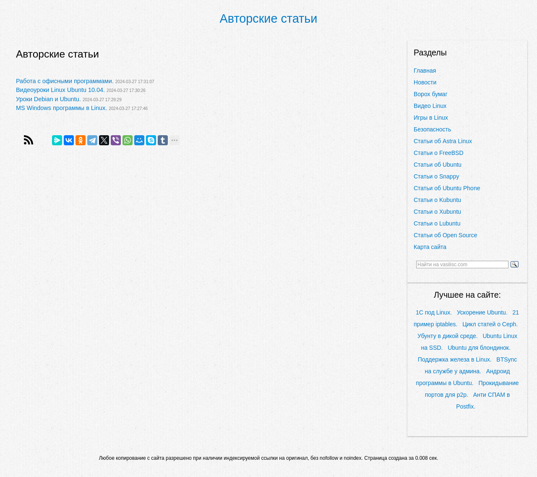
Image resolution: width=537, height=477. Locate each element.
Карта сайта (430, 247)
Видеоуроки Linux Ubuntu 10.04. (60, 89)
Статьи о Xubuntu (437, 211)
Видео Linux (430, 105)
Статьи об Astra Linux (443, 141)
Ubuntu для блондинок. (479, 347)
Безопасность (432, 129)
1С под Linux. (434, 312)
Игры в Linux (431, 117)
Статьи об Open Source (445, 235)
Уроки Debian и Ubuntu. (48, 99)
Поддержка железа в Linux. (455, 359)
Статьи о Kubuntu (437, 200)
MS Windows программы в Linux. (61, 108)
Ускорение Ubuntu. (482, 312)
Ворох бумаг (431, 94)
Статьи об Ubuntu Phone (447, 188)
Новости (425, 82)
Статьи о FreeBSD (439, 152)
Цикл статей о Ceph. (490, 324)
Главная (425, 70)
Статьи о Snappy (436, 176)
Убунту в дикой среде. (447, 336)
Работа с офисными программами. (65, 81)
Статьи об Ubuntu (437, 164)
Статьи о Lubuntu (437, 223)
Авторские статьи (269, 18)
